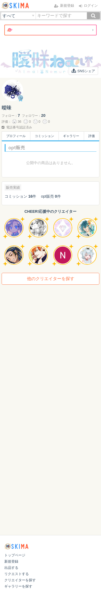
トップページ (14, 555)
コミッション (44, 136)
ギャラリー (71, 136)
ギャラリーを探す (18, 586)
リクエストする (16, 574)
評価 (91, 136)
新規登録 (11, 561)
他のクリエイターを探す (50, 278)
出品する (11, 568)
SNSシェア (83, 70)
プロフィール (16, 136)
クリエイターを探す (20, 580)
